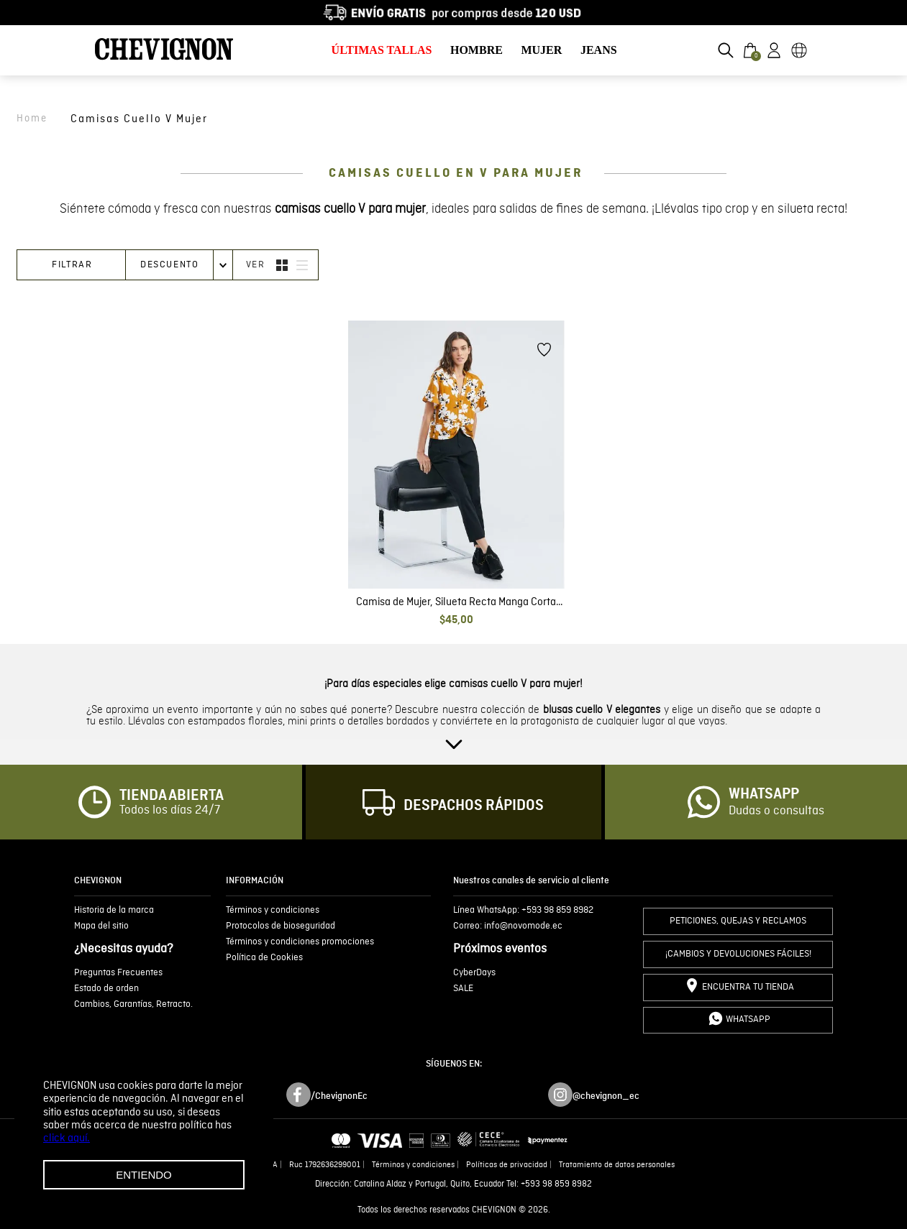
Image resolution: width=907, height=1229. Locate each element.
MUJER (541, 50)
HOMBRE (476, 50)
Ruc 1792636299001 (324, 1165)
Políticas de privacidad (506, 1165)
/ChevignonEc (339, 1096)
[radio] (282, 265)
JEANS (598, 50)
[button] (726, 50)
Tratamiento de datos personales (617, 1165)
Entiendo (144, 1175)
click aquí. (66, 1138)
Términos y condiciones (413, 1165)
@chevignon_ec (606, 1096)
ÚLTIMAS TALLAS (382, 50)
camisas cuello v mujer (139, 119)
